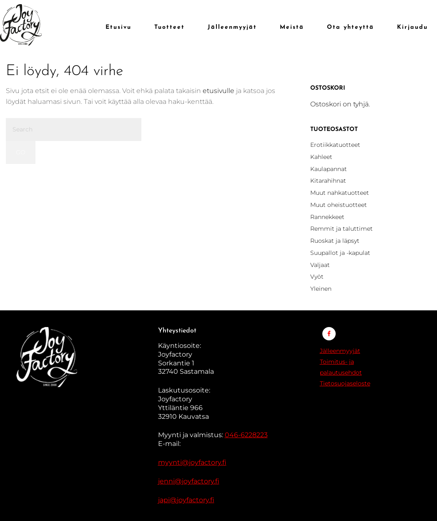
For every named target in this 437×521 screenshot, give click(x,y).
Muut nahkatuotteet (339, 192)
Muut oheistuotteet (338, 205)
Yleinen (321, 288)
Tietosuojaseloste (345, 383)
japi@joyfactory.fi (186, 500)
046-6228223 (246, 435)
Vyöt (317, 276)
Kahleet (321, 157)
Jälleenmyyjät (340, 351)
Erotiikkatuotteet (335, 144)
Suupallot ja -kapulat (340, 253)
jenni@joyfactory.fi (188, 481)
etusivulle (218, 91)
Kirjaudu (412, 27)
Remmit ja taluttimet (341, 228)
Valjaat (320, 265)
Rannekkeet (327, 217)
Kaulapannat (328, 169)
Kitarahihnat (328, 180)
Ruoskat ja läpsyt (334, 240)
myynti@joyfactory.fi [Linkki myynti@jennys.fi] (192, 462)
